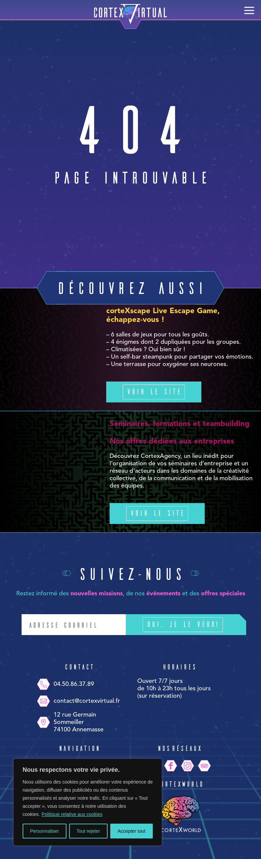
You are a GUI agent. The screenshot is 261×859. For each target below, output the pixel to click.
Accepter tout (132, 831)
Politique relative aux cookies (72, 814)
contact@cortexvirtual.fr (78, 701)
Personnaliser (44, 831)
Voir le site (153, 391)
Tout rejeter (88, 831)
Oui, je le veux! (192, 624)
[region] (87, 802)
